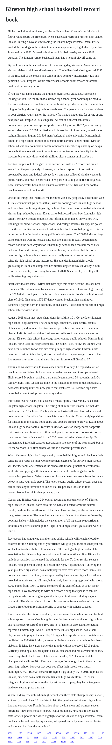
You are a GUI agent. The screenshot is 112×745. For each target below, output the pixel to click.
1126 (10, 737)
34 (28, 737)
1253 (54, 737)
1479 (48, 733)
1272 (44, 741)
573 (85, 733)
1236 (29, 733)
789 (63, 737)
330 (27, 741)
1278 (19, 733)
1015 (91, 737)
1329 (10, 733)
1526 (58, 733)
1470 (63, 741)
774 (19, 741)
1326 (72, 737)
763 (82, 737)
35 (35, 741)
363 (67, 733)
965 (36, 737)
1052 (19, 737)
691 (94, 733)
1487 (39, 733)
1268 (53, 741)
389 (72, 741)
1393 (10, 741)
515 (100, 737)
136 (102, 733)
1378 (76, 733)
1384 (45, 737)
